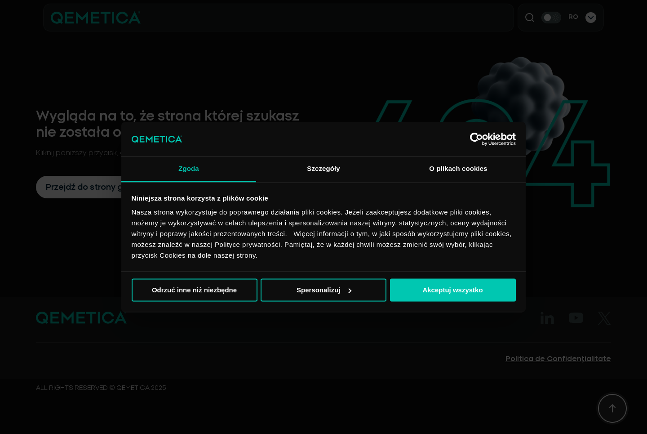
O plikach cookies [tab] (458, 169)
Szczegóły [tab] (323, 169)
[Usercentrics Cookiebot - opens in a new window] (476, 139)
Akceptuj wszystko (452, 290)
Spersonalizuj (324, 290)
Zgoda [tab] (188, 169)
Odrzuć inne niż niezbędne (194, 290)
